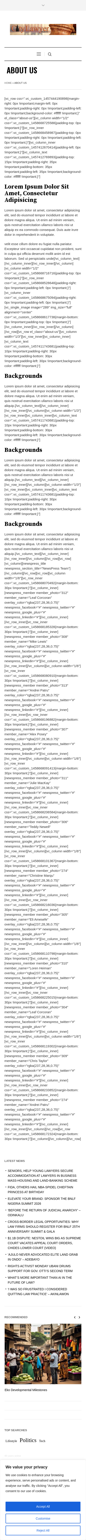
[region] (43, 1500)
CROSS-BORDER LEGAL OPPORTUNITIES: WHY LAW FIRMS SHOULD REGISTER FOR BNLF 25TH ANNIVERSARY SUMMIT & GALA (44, 1226)
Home (8, 83)
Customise (43, 1518)
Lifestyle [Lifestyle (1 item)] (11, 1441)
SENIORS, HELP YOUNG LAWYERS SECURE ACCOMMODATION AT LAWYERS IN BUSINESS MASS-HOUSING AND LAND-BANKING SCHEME (42, 1175)
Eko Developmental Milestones (26, 1390)
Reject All (42, 1530)
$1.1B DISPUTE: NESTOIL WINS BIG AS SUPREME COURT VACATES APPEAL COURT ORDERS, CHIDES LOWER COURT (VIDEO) (44, 1243)
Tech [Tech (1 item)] (42, 1441)
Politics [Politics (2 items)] (28, 1441)
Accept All (43, 1506)
